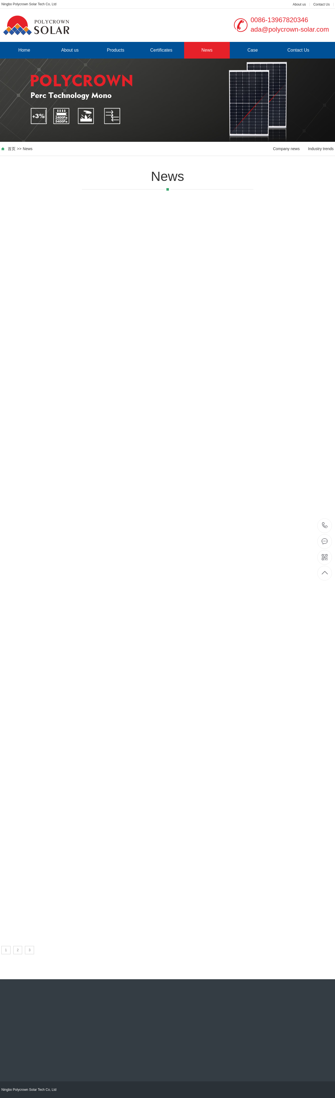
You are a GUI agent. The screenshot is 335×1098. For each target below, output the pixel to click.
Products (115, 50)
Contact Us (321, 4)
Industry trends (321, 149)
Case (253, 50)
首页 (12, 149)
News (206, 50)
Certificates (161, 50)
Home (24, 50)
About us (299, 4)
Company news (286, 149)
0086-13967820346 (325, 525)
